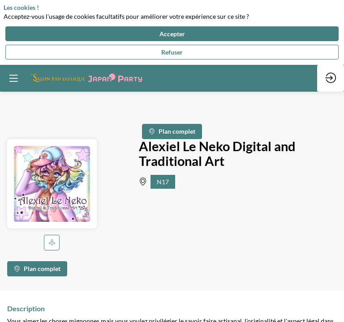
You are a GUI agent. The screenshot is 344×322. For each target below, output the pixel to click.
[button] (52, 242)
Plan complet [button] (172, 131)
